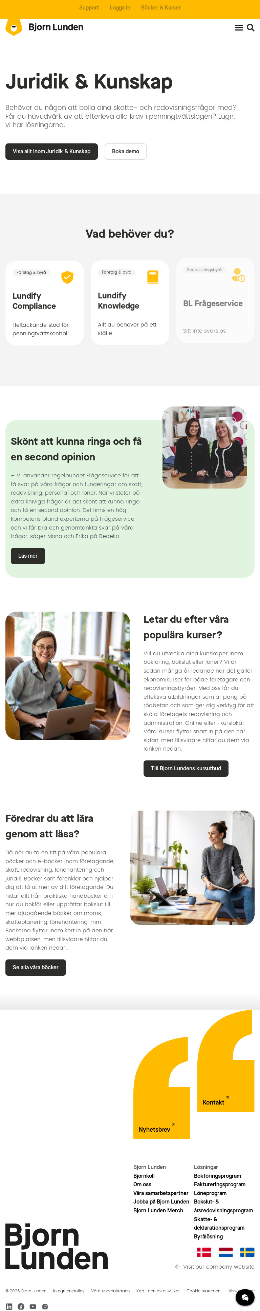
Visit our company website (219, 1267)
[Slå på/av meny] (239, 27)
